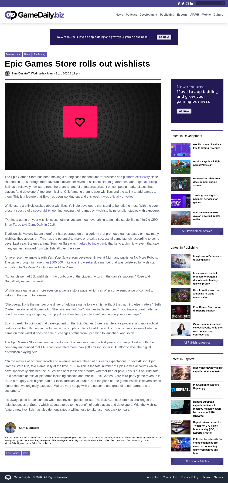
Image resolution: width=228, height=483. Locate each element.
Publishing (167, 15)
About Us (153, 477)
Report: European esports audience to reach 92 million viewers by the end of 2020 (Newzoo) (207, 408)
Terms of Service (212, 477)
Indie (25, 453)
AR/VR (194, 15)
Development (148, 15)
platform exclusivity (136, 177)
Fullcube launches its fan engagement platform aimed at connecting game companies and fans (208, 446)
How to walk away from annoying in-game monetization (206, 294)
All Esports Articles (197, 461)
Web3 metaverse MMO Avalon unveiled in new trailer (206, 216)
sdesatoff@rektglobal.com (17, 443)
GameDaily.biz (23, 477)
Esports (182, 15)
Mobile (206, 15)
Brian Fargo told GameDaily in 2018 (30, 224)
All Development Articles (197, 230)
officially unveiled (122, 196)
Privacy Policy (189, 477)
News (119, 15)
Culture (218, 15)
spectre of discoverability (33, 210)
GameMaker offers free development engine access (206, 182)
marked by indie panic (92, 243)
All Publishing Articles (197, 342)
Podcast (131, 15)
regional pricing (146, 182)
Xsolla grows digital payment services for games (205, 199)
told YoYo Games (84, 309)
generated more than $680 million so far (82, 347)
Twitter (48, 443)
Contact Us (170, 477)
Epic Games (12, 453)
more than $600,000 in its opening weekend (65, 262)
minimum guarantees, (113, 182)
